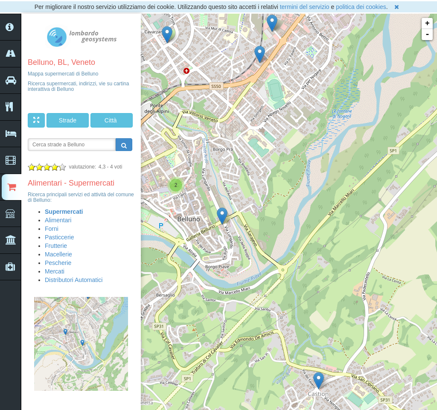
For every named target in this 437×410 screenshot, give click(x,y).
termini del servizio (304, 6)
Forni (51, 228)
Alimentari (58, 220)
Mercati (54, 271)
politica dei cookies (361, 6)
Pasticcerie (59, 237)
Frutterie (56, 245)
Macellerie (58, 254)
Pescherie (58, 262)
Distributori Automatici (73, 279)
